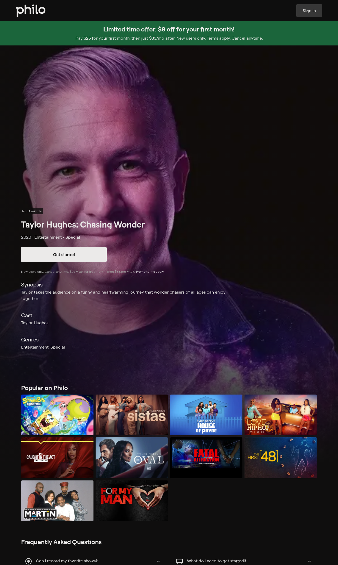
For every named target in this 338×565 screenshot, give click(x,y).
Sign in (309, 10)
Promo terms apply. (150, 272)
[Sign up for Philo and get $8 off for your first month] (169, 33)
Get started (64, 254)
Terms (212, 38)
